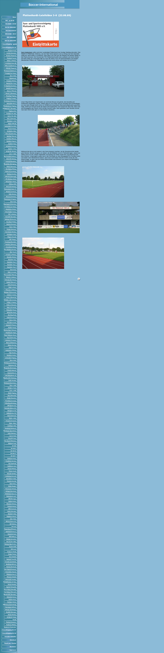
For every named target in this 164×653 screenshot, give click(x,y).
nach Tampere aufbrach (28, 161)
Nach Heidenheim (26, 52)
